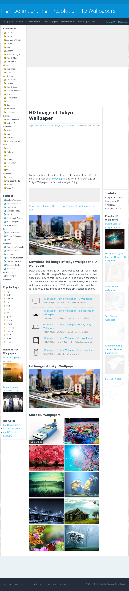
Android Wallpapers (14, 200)
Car (7, 302)
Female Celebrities (14, 90)
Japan (65, 125)
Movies (9, 130)
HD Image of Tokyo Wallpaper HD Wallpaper (67, 298)
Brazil (8, 334)
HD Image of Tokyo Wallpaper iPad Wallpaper (68, 336)
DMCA (9, 214)
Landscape (10, 327)
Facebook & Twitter (14, 218)
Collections (11, 79)
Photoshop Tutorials (86, 21)
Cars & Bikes (11, 58)
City (60, 125)
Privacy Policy (12, 250)
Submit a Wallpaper (14, 258)
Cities (56, 125)
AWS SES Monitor (11, 428)
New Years (10, 137)
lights (65, 175)
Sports (9, 159)
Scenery (9, 331)
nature (9, 324)
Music (8, 134)
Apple (8, 47)
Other (8, 148)
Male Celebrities (13, 119)
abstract (9, 320)
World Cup (10, 188)
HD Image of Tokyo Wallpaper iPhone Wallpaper (69, 346)
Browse (19, 21)
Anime (9, 43)
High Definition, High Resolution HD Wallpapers (58, 10)
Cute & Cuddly (12, 87)
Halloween (10, 108)
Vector (9, 177)
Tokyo (71, 125)
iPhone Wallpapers (33, 21)
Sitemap (9, 254)
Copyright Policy (13, 211)
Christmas (10, 69)
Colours (9, 83)
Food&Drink (11, 98)
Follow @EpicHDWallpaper (117, 22)
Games (9, 105)
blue (8, 306)
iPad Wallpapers (51, 21)
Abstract (9, 36)
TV (7, 166)
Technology (11, 163)
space (8, 316)
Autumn (9, 51)
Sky (7, 291)
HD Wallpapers (7, 21)
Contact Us (11, 207)
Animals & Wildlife (13, 40)
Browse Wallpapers (14, 203)
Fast (8, 309)
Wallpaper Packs (68, 21)
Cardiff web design (12, 425)
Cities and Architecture (43, 125)
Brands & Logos (13, 54)
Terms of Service (13, 261)
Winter (9, 184)
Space (8, 155)
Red (8, 295)
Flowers (9, 94)
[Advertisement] (48, 2)
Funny (8, 101)
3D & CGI (10, 32)
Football (9, 342)
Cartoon (9, 298)
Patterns (10, 152)
